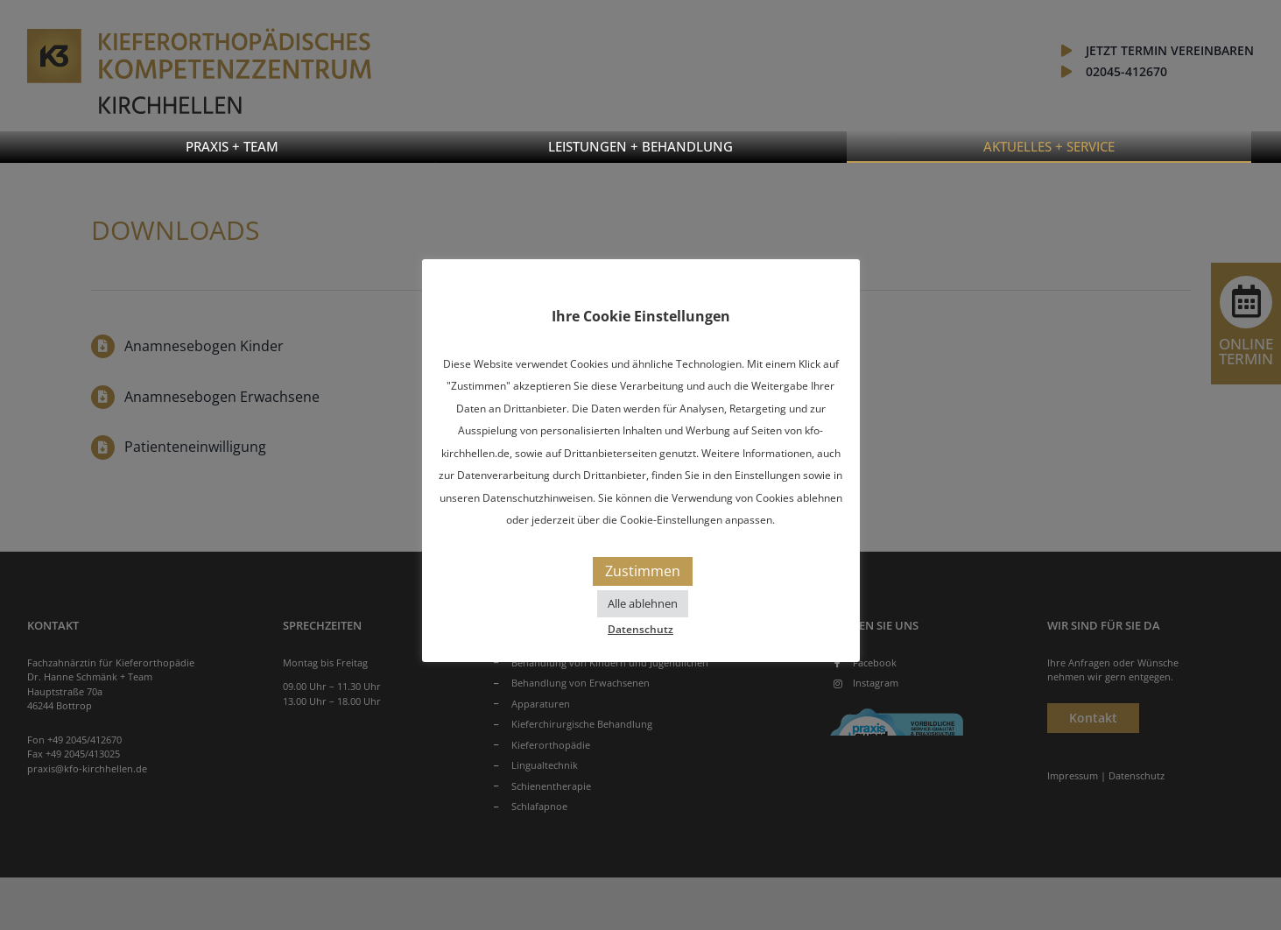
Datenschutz (640, 629)
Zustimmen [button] (642, 571)
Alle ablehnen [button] (643, 603)
